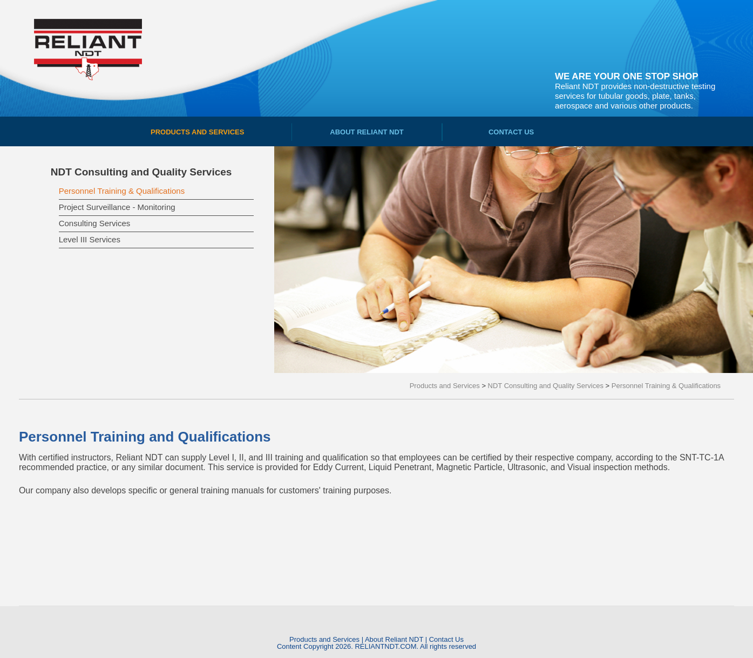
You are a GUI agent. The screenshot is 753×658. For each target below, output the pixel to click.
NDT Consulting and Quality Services (141, 172)
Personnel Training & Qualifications (122, 190)
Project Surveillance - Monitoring (117, 207)
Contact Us (446, 639)
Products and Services (324, 639)
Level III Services (89, 239)
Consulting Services (95, 223)
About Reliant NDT (394, 639)
